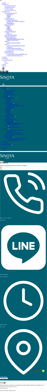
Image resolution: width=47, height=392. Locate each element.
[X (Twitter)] (7, 72)
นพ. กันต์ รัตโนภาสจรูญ (9, 91)
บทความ (4, 148)
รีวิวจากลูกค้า (5, 142)
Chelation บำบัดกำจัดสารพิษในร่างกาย (15, 139)
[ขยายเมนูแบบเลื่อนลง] (9, 96)
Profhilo (8, 112)
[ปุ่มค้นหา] (1, 169)
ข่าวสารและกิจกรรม (6, 144)
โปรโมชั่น (4, 141)
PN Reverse (9, 113)
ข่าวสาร (6, 147)
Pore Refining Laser (11, 108)
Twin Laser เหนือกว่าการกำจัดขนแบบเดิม (15, 134)
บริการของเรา (5, 96)
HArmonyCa (9, 118)
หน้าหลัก (4, 87)
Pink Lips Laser (10, 106)
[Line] (2, 72)
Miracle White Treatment (11, 122)
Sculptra (8, 111)
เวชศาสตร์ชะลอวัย (9, 137)
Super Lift (9, 99)
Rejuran (8, 110)
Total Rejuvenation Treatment (12, 124)
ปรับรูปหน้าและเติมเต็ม (10, 116)
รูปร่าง (6, 128)
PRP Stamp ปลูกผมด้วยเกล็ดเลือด (13, 127)
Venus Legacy (9, 131)
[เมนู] (2, 162)
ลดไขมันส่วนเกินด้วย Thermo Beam (14, 132)
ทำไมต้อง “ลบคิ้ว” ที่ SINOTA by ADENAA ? (16, 105)
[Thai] (3, 84)
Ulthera (8, 101)
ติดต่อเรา (4, 150)
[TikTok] (5, 72)
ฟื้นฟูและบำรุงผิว (8, 109)
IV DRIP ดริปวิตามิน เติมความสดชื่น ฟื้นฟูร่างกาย (17, 138)
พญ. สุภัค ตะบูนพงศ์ (9, 93)
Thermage (9, 100)
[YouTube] (6, 72)
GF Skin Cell (9, 114)
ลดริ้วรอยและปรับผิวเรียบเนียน (11, 119)
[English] (3, 85)
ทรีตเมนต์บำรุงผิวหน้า (9, 121)
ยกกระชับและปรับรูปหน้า (10, 97)
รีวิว (5, 145)
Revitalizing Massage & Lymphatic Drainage (15, 123)
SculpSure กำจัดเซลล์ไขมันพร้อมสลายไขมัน (16, 130)
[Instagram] (3, 72)
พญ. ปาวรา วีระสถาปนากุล (10, 94)
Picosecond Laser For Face (12, 104)
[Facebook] (0, 72)
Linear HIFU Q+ (10, 98)
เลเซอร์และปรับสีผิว (9, 103)
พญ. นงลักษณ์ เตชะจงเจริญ (10, 90)
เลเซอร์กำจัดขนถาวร (9, 135)
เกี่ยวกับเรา (4, 88)
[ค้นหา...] (5, 167)
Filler (8, 117)
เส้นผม (6, 125)
